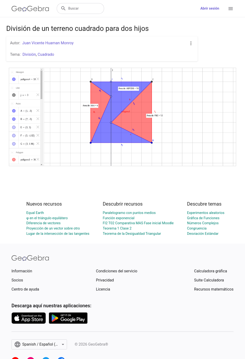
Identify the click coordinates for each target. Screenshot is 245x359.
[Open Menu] (231, 8)
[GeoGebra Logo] (30, 8)
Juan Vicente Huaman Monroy (48, 43)
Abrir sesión (209, 8)
